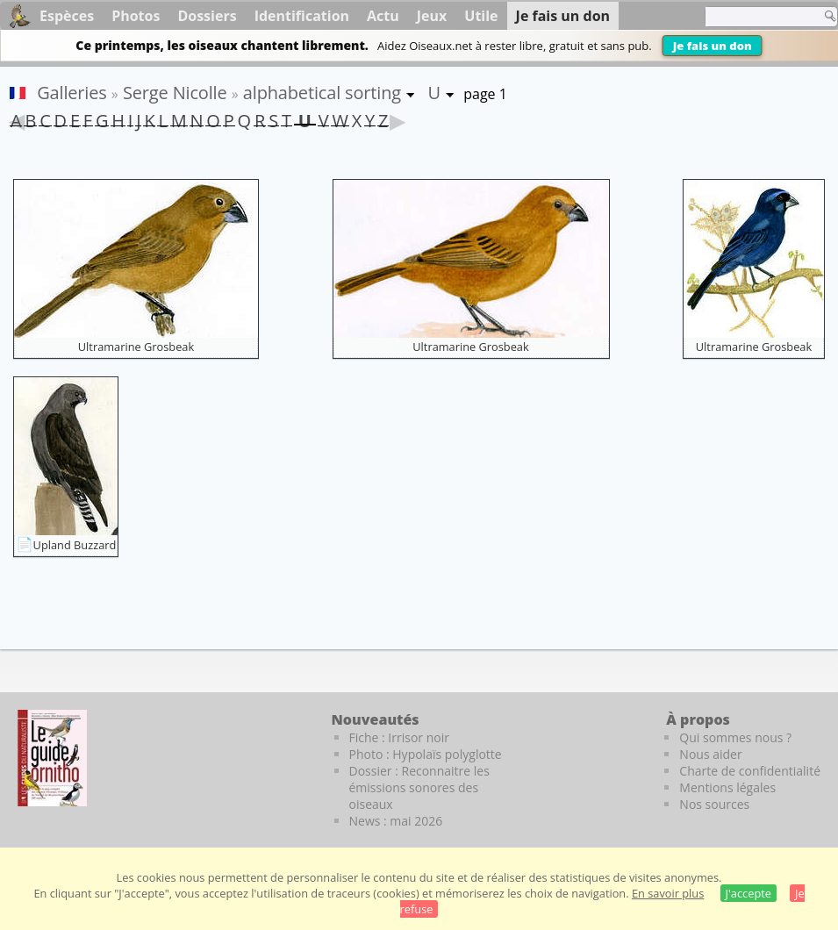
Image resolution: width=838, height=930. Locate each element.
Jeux (432, 15)
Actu (383, 15)
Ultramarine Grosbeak (136, 346)
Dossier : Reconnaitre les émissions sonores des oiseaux (419, 787)
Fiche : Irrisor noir (399, 737)
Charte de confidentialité (749, 770)
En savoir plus (668, 893)
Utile (481, 15)
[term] (758, 16)
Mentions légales (727, 787)
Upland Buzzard (75, 545)
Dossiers (206, 15)
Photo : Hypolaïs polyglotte (425, 754)
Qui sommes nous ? (735, 737)
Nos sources (714, 804)
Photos (135, 15)
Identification (301, 15)
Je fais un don (712, 46)
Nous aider (710, 754)
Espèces (66, 15)
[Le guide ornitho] (52, 758)
